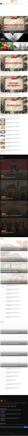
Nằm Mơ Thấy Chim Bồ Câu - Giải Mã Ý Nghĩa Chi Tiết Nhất (10, 40)
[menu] (1, 1)
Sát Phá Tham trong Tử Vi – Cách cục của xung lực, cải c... (13, 130)
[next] (26, 3)
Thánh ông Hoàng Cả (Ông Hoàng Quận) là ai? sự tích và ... (7, 49)
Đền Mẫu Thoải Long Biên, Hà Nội (7, 198)
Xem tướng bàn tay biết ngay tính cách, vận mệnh (12, 418)
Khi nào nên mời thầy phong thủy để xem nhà (8, 260)
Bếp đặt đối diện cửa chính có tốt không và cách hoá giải (10, 282)
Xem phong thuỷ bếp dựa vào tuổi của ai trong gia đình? (13, 289)
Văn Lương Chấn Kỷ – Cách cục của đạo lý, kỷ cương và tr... (13, 142)
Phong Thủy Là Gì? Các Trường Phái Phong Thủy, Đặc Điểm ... (13, 316)
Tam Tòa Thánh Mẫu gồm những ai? (7, 232)
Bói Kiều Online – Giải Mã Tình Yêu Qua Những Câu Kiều (10, 354)
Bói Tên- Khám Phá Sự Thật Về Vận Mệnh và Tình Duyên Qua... (13, 368)
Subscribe (26, 427)
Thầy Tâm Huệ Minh (3, 31)
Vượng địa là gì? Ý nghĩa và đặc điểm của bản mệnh (12, 118)
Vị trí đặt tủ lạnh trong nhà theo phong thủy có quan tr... (9, 271)
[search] (27, 1)
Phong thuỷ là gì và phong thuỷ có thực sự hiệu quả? (12, 293)
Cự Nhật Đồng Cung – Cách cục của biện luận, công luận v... (13, 138)
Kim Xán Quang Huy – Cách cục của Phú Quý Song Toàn (13, 134)
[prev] (25, 3)
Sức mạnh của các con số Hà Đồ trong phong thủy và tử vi (13, 312)
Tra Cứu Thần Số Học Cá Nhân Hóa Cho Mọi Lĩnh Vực (9, 332)
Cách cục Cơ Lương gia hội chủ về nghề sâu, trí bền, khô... (13, 122)
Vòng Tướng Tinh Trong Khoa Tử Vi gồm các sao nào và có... (21, 49)
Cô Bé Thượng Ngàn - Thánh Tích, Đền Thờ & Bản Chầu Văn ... (12, 215)
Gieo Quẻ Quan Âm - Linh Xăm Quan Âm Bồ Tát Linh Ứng (10, 343)
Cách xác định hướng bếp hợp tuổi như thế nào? (12, 285)
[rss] (15, 406)
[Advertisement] (14, 10)
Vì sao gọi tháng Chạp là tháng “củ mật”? (8, 177)
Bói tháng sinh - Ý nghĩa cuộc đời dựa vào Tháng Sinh (9, 365)
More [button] (26, 52)
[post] (14, 24)
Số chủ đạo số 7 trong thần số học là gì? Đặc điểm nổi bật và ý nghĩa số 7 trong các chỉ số (11, 3)
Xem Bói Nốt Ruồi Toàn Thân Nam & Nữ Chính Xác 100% (13, 372)
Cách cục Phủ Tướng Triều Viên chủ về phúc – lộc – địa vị (13, 126)
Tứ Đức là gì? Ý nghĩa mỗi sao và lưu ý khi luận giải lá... (10, 114)
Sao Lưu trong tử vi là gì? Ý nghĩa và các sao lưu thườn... (10, 93)
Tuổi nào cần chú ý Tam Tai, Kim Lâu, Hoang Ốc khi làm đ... (10, 249)
